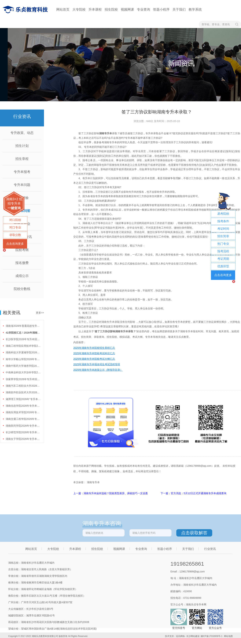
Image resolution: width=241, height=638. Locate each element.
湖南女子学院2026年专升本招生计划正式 (23, 438)
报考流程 (223, 251)
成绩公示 (22, 276)
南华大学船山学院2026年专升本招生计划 (23, 359)
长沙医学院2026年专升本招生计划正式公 (23, 339)
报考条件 (223, 221)
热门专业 (223, 243)
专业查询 (143, 9)
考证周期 (223, 258)
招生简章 (223, 236)
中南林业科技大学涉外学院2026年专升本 (23, 372)
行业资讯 (210, 548)
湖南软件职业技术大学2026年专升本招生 (23, 392)
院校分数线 (22, 289)
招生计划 (22, 146)
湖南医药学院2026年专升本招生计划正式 (23, 425)
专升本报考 (22, 172)
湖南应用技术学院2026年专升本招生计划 (23, 412)
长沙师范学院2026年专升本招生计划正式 (23, 432)
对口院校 (15, 219)
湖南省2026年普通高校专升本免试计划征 (23, 325)
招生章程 (22, 159)
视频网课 (127, 9)
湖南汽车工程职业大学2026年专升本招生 (23, 385)
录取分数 (15, 234)
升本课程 (95, 9)
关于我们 (179, 9)
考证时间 (223, 228)
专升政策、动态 (22, 133)
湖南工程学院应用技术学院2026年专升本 (23, 345)
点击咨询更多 (15, 243)
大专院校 (79, 9)
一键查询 (14, 208)
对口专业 (15, 227)
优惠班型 (223, 266)
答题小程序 (161, 9)
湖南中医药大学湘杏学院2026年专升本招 (23, 365)
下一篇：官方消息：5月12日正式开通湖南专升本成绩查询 (193, 493)
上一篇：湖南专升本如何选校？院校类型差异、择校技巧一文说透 (110, 493)
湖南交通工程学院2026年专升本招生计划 (23, 418)
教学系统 (195, 9)
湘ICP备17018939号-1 (211, 636)
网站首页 (62, 9)
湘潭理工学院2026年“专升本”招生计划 (23, 399)
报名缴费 (22, 263)
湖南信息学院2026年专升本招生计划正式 (23, 405)
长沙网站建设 (193, 636)
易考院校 (223, 213)
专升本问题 (22, 185)
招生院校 (111, 9)
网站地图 (228, 636)
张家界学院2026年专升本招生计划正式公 (23, 379)
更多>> (40, 312)
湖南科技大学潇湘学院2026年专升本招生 (23, 352)
